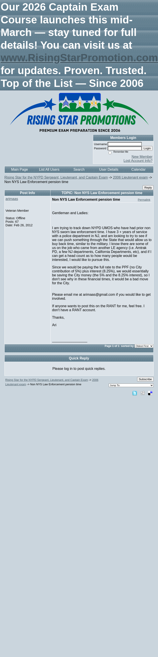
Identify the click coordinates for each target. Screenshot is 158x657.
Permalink (144, 199)
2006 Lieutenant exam (130, 177)
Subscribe (145, 379)
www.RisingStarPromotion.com (79, 58)
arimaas (11, 199)
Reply (148, 187)
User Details (108, 169)
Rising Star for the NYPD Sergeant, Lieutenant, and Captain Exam (56, 177)
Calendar (138, 169)
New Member (142, 157)
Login (147, 148)
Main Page (19, 169)
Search (79, 169)
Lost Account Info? (138, 161)
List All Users (49, 169)
